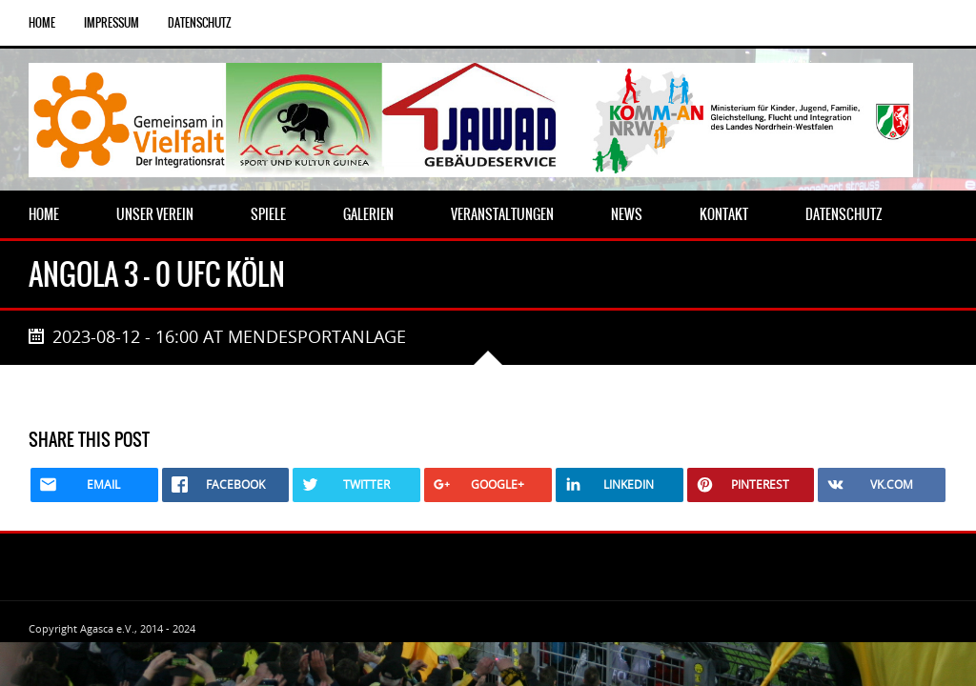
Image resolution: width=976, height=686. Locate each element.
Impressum (111, 22)
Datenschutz (200, 22)
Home (42, 22)
